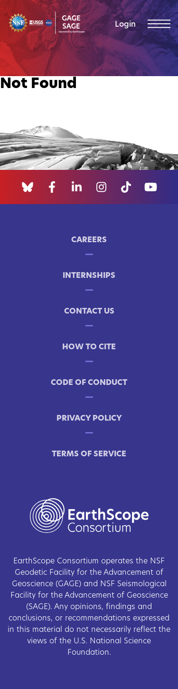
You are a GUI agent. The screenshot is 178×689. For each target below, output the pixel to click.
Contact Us (89, 311)
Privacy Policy (89, 419)
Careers (89, 240)
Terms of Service (89, 454)
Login (125, 25)
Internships (89, 276)
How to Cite (89, 347)
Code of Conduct (89, 383)
